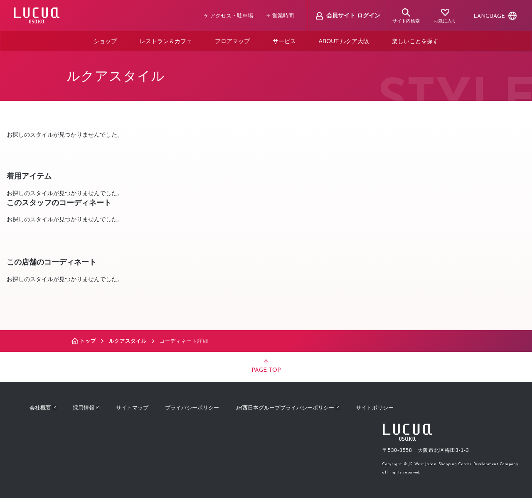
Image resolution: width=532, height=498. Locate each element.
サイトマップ (132, 407)
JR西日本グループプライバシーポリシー (287, 407)
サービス (284, 40)
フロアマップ (232, 40)
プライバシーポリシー (192, 407)
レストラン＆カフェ (166, 40)
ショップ (105, 40)
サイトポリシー (375, 407)
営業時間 (280, 15)
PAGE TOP (266, 365)
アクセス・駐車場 (229, 15)
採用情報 (86, 407)
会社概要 (43, 407)
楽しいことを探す (415, 40)
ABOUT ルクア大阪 (344, 40)
